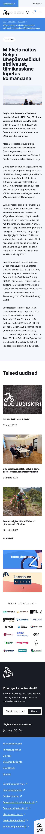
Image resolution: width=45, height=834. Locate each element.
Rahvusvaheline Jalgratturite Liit (19, 802)
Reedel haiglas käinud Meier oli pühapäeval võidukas (19, 522)
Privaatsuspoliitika (12, 749)
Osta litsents (9, 768)
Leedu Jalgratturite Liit (14, 820)
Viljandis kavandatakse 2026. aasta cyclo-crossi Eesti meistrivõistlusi (21, 470)
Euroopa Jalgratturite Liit (15, 808)
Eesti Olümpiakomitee (14, 784)
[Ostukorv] (34, 12)
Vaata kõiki (8, 538)
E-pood (6, 756)
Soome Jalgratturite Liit (14, 826)
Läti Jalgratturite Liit (13, 814)
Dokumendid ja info (12, 762)
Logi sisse (36, 3)
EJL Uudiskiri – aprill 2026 (16, 419)
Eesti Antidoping (11, 796)
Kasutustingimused (12, 743)
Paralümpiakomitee (12, 790)
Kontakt (7, 774)
